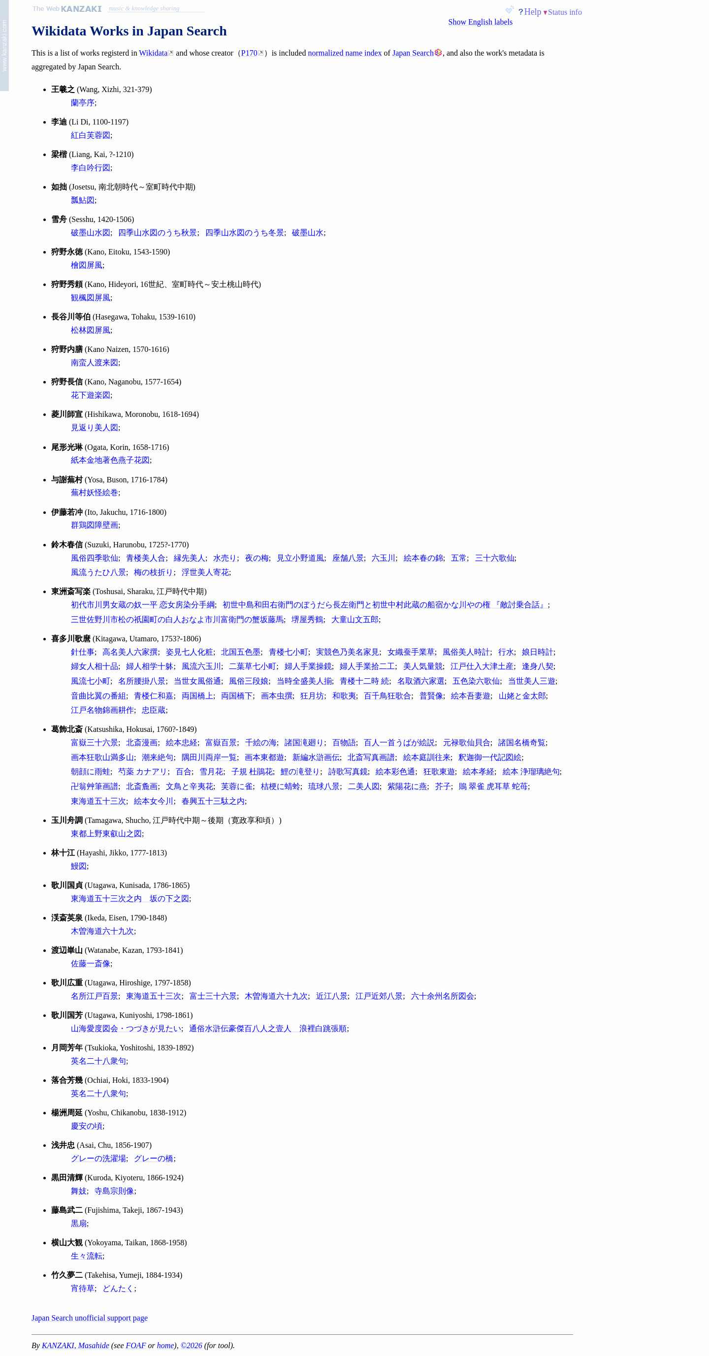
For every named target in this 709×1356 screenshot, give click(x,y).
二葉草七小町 (252, 666)
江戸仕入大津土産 (482, 666)
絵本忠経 (181, 742)
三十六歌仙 (495, 558)
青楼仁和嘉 (153, 696)
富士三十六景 (213, 996)
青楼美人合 (145, 558)
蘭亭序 (83, 102)
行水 (506, 652)
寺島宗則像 (114, 1191)
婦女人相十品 (94, 666)
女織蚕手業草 (411, 652)
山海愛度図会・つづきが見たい (126, 1028)
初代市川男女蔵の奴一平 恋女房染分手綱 (143, 604)
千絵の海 (261, 742)
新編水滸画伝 (316, 757)
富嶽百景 (221, 742)
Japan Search (413, 53)
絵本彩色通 (395, 771)
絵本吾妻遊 (470, 696)
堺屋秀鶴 (307, 619)
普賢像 (431, 696)
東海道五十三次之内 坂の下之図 (130, 898)
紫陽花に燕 (407, 786)
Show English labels (481, 22)
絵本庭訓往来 (427, 757)
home (165, 1345)
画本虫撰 (276, 696)
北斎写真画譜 (371, 757)
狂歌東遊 (439, 771)
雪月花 (211, 771)
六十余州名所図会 (442, 996)
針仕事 (83, 652)
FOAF (136, 1345)
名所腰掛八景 (141, 681)
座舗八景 (348, 558)
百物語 (344, 742)
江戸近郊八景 (379, 996)
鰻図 (79, 866)
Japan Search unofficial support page (90, 1318)
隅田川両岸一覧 (209, 757)
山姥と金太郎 (522, 696)
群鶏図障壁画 (94, 525)
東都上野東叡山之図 (106, 833)
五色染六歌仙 (476, 681)
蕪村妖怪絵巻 (94, 492)
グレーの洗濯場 (98, 1158)
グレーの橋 (153, 1158)
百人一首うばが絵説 (399, 742)
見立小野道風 (300, 558)
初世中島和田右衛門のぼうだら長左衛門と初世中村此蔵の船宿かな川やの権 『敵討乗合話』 (385, 604)
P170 (249, 53)
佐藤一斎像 (90, 963)
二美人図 (364, 786)
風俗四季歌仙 (94, 558)
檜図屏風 (86, 265)
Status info (565, 12)
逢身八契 (537, 666)
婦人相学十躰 (149, 666)
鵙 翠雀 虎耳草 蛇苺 (493, 786)
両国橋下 (237, 696)
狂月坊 (312, 696)
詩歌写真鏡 (348, 771)
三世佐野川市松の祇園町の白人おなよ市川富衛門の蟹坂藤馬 (177, 619)
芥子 (443, 786)
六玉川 (383, 558)
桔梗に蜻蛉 (280, 786)
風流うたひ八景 (98, 572)
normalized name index (345, 53)
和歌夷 (344, 696)
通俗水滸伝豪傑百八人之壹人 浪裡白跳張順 (268, 1028)
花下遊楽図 (90, 395)
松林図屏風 (90, 330)
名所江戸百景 (94, 996)
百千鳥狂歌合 (387, 696)
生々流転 (86, 1256)
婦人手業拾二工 (367, 666)
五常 (459, 558)
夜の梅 (257, 558)
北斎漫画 (142, 742)
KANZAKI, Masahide (75, 1345)
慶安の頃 (86, 1126)
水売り (225, 558)
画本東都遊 (264, 757)
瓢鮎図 (83, 200)
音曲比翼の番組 (98, 696)
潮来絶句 (157, 757)
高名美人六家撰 (130, 652)
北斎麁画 (142, 786)
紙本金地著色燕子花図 (110, 460)
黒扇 (79, 1223)
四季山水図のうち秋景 (157, 232)
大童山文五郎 (355, 619)
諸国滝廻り (304, 742)
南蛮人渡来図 (94, 362)
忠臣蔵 (153, 710)
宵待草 (83, 1288)
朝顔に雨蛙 (90, 771)
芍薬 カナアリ (142, 771)
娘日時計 (537, 652)
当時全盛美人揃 (304, 681)
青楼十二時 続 (364, 681)
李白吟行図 (90, 167)
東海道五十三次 (98, 801)
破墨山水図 (90, 232)
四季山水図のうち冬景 (244, 232)
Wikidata (153, 53)
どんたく (118, 1288)
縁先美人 (189, 558)
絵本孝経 (478, 771)
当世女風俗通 (197, 681)
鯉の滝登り (300, 771)
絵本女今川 (153, 801)
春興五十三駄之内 (213, 801)
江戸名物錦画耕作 (102, 710)
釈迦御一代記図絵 (489, 757)
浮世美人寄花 (205, 572)
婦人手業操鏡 (308, 666)
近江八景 (332, 996)
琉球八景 (324, 786)
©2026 (191, 1345)
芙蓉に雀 (237, 786)
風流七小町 (90, 681)
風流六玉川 (201, 666)
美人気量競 (423, 666)
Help (533, 12)
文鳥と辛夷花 (189, 786)
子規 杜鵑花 (252, 771)
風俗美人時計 (466, 652)
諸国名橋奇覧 (522, 742)
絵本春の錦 (423, 558)
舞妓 (79, 1191)
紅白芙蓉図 (90, 135)
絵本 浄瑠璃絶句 (531, 771)
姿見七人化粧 (189, 652)
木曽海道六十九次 (102, 931)
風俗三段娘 (248, 681)
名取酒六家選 (421, 681)
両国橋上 (197, 696)
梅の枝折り (153, 572)
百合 (184, 771)
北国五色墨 (240, 652)
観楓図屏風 (90, 297)
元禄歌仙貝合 (466, 742)
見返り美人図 (94, 427)
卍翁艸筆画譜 (94, 786)
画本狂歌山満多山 (102, 757)
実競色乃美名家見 (347, 652)
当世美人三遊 (531, 681)
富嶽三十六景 (94, 742)
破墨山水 (307, 232)
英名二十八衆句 (98, 1061)
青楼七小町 (288, 652)
